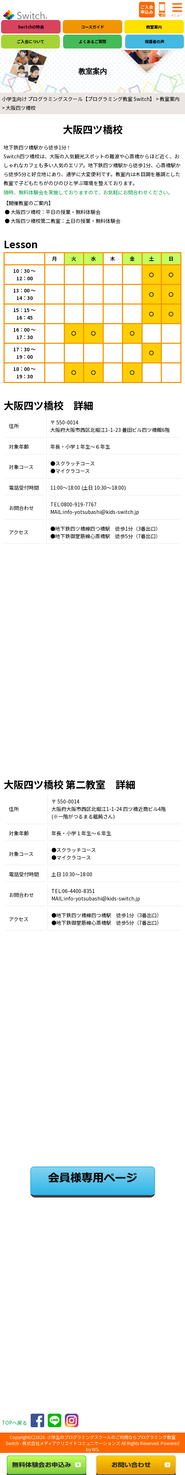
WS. (95, 1449)
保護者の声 (154, 41)
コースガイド (92, 27)
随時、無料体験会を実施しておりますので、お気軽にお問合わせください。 (88, 192)
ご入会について (30, 41)
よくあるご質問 (92, 41)
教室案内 (154, 27)
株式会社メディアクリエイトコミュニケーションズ (71, 1443)
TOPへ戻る (14, 1422)
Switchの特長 (31, 27)
